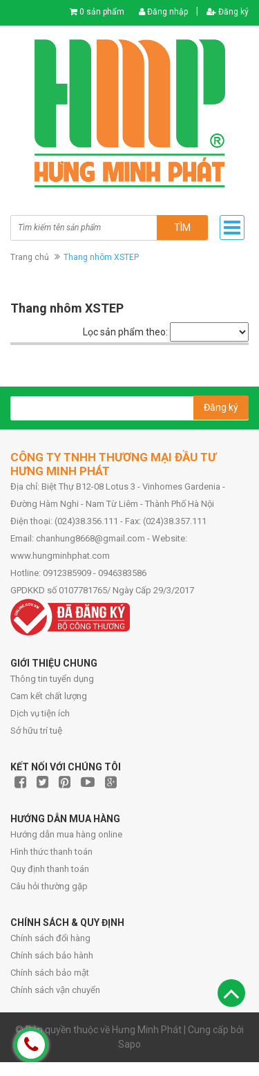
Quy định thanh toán (49, 869)
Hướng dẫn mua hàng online (66, 834)
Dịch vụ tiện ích (40, 713)
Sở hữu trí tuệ (36, 730)
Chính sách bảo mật (49, 972)
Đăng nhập (163, 12)
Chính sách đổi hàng (50, 938)
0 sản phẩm (101, 12)
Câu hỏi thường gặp (49, 886)
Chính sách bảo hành (51, 955)
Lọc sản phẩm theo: (125, 331)
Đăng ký (228, 12)
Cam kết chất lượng (48, 696)
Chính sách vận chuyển (55, 990)
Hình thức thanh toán (51, 851)
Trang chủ (29, 257)
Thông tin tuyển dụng (52, 679)
